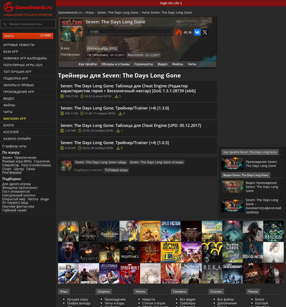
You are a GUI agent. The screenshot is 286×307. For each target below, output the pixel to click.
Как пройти (88, 63)
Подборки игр (15, 78)
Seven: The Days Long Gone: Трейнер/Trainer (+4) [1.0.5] (115, 142)
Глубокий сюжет (14, 210)
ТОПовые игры (115, 169)
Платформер (12, 172)
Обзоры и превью (18, 85)
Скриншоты (143, 63)
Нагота (33, 199)
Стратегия (42, 161)
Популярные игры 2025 (22, 65)
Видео (8, 98)
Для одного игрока (16, 184)
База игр (10, 51)
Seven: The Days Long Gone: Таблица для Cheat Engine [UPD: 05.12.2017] (131, 124)
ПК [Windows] (96, 55)
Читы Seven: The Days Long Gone (167, 12)
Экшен (7, 157)
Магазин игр (14, 118)
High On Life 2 (171, 3)
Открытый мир (13, 199)
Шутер (19, 169)
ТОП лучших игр (17, 71)
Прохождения (115, 299)
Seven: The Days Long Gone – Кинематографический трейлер (265, 206)
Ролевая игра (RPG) (17, 161)
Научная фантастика (18, 206)
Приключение (25, 157)
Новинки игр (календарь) (25, 58)
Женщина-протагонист (20, 187)
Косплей (11, 132)
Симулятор (10, 165)
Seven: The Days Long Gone (117, 12)
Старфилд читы (14, 146)
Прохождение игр (18, 92)
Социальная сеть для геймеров (28, 8)
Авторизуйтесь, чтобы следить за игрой (193, 23)
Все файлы (225, 299)
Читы (8, 112)
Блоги (8, 125)
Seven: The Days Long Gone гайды (98, 161)
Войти (28, 36)
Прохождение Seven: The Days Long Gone (263, 163)
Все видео (187, 299)
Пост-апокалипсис (16, 191)
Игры (90, 12)
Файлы (9, 105)
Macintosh (132, 55)
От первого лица (15, 202)
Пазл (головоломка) (36, 165)
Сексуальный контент (19, 195)
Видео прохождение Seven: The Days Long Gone (263, 186)
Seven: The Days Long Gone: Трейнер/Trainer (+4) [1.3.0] (115, 107)
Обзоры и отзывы (115, 63)
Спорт (7, 169)
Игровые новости (18, 45)
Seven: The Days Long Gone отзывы (148, 161)
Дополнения (227, 303)
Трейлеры (188, 303)
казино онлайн (17, 139)
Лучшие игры (77, 299)
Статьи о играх (153, 303)
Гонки (30, 169)
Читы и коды (114, 303)
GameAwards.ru (70, 12)
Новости (148, 299)
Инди (44, 199)
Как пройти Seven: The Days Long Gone (249, 152)
